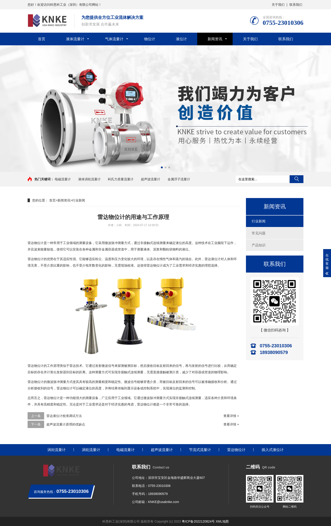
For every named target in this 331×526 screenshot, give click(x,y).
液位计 (181, 39)
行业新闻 (258, 221)
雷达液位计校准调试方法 (64, 416)
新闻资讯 (215, 39)
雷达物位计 (236, 450)
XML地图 (222, 521)
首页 (41, 39)
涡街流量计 (56, 450)
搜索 (296, 179)
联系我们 (295, 4)
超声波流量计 (150, 179)
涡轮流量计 (91, 450)
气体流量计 (114, 39)
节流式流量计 (200, 450)
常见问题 (258, 233)
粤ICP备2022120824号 (198, 521)
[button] (162, 167)
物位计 (149, 39)
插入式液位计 (273, 450)
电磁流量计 (63, 179)
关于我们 (278, 4)
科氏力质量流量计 (121, 179)
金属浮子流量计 (179, 179)
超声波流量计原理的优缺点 (65, 424)
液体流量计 (75, 39)
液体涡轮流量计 (89, 179)
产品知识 (258, 245)
